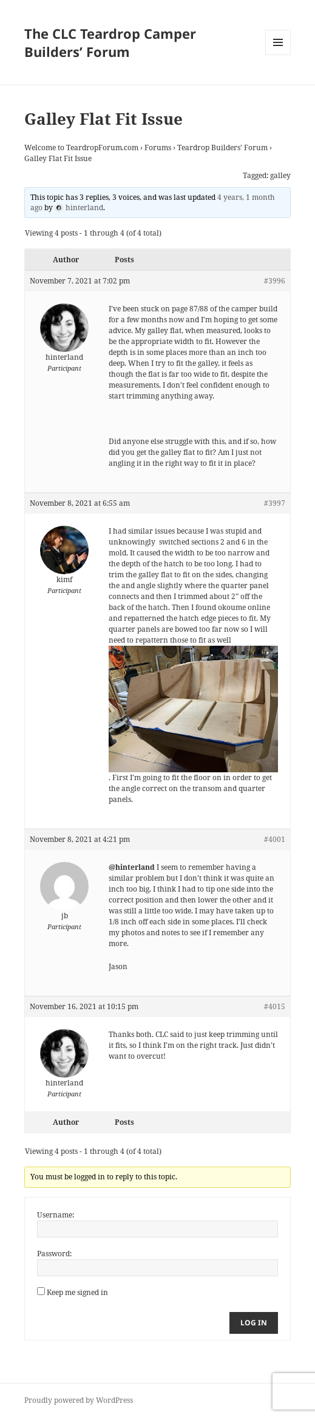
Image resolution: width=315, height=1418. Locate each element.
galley (280, 175)
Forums (157, 147)
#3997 (274, 503)
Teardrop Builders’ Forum (222, 147)
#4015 (274, 1006)
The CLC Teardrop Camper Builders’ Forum (110, 42)
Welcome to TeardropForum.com (81, 147)
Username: (55, 1215)
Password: (54, 1253)
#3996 (274, 281)
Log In (253, 1322)
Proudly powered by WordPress (78, 1400)
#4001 (274, 839)
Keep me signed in (77, 1292)
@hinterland (132, 867)
